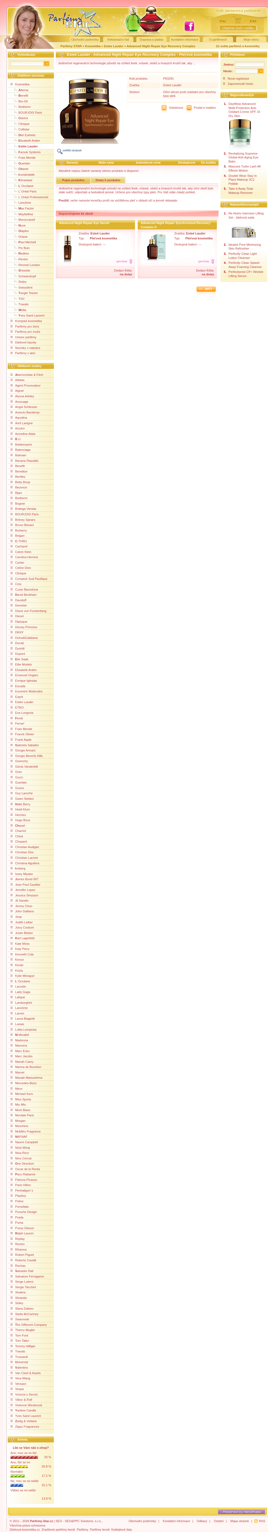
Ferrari (17, 723)
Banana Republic (24, 460)
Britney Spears (23, 519)
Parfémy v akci (23, 353)
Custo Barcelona (24, 589)
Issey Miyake (22, 874)
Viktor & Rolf (21, 1399)
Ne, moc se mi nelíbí (24, 1481)
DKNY (17, 632)
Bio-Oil (19, 101)
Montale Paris (22, 1115)
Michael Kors (22, 1093)
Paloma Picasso (24, 1179)
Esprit (17, 696)
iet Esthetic (23, 135)
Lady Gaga (20, 992)
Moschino (19, 1126)
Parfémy (82, 1529)
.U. (16, 439)
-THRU (19, 541)
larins (19, 118)
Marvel (17, 1072)
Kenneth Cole (22, 954)
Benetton (19, 471)
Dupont (18, 653)
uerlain (20, 163)
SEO (59, 1521)
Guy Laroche (22, 793)
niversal (19, 1362)
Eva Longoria (22, 712)
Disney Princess (24, 627)
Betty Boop (20, 482)
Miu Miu (18, 1104)
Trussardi (19, 1356)
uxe (18, 225)
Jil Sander (20, 900)
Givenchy (19, 761)
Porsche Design (24, 1212)
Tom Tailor (20, 1340)
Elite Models (21, 664)
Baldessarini (21, 444)
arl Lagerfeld (22, 938)
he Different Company (29, 1324)
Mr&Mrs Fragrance (26, 1131)
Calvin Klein (21, 551)
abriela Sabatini (25, 745)
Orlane (19, 236)
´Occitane (22, 186)
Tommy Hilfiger (23, 1346)
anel (19, 168)
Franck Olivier (22, 734)
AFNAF (19, 1136)
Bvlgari (17, 535)
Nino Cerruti (21, 1158)
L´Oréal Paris (24, 191)
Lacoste (18, 986)
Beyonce (19, 487)
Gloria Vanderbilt (24, 766)
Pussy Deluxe (22, 1228)
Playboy (18, 1195)
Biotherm (21, 106)
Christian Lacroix (24, 857)
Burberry (19, 530)
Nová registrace (238, 78)
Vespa (17, 1389)
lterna (19, 90)
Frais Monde (23, 157)
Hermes (18, 815)
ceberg (18, 868)
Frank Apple (21, 739)
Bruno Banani (22, 525)
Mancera (19, 1045)
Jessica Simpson (24, 895)
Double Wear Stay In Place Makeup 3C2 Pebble (242, 179)
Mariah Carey (22, 1061)
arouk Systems (26, 152)
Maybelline (22, 214)
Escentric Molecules (26, 691)
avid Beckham (24, 594)
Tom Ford (19, 1335)
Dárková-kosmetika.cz (25, 1529)
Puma (17, 1222)
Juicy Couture (22, 927)
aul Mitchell (23, 242)
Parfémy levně (100, 1529)
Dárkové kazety (23, 342)
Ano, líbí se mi (20, 1462)
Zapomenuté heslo (240, 83)
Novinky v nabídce (25, 348)
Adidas (17, 380)
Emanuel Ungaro (24, 675)
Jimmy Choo (21, 906)
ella (18, 310)
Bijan (16, 492)
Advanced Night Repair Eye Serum (84, 223)
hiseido (20, 270)
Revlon (19, 259)
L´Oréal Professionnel (29, 197)
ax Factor (22, 208)
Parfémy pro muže (25, 331)
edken (20, 253)
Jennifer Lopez (23, 889)
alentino (19, 1367)
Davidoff (18, 600)
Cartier (17, 562)
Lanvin (17, 1013)
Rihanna (19, 1249)
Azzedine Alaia (23, 433)
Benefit (18, 466)
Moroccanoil (23, 219)
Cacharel (19, 546)
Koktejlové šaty (121, 1529)
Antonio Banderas (25, 412)
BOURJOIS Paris (26, 112)
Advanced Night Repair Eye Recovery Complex (161, 46)
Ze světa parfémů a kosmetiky (238, 46)
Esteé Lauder (172, 85)
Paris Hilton (21, 1185)
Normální (16, 1471)
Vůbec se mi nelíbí (23, 1490)
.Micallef (20, 1034)
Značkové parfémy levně (58, 1529)
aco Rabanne (23, 1174)
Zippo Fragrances (25, 1426)
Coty (16, 584)
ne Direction (22, 1163)
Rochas (18, 1265)
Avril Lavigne (22, 423)
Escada (18, 686)
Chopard (19, 841)
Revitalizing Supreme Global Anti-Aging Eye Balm (243, 157)
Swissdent (21, 287)
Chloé (17, 836)
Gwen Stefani (22, 798)
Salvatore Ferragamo (27, 1276)
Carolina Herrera (24, 557)
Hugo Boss (20, 820)
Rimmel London (25, 265)
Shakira (18, 1292)
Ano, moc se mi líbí (23, 1453)
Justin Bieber (22, 933)
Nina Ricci (20, 1152)
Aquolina (19, 417)
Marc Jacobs (21, 1056)
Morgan (18, 1120)
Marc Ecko (20, 1051)
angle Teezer (24, 293)
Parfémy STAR (71, 46)
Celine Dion (21, 567)
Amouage (19, 401)
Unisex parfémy (24, 337)
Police (17, 1201)
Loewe (17, 1024)
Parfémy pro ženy (25, 326)
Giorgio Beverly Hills (27, 755)
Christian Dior (22, 852)
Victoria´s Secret (24, 1394)
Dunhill (17, 648)
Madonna (19, 1040)
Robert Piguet (22, 1254)
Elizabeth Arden (24, 670)
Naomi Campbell (24, 1142)
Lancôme (21, 202)
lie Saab (19, 659)
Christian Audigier (25, 847)
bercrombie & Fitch (27, 374)
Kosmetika (93, 46)
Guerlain (19, 782)
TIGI (17, 298)
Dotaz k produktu (108, 180)
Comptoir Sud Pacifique (29, 578)
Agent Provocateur (26, 385)
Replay (18, 1238)
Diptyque (19, 621)
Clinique (20, 123)
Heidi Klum (20, 809)
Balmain (18, 455)
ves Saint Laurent (28, 315)
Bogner (18, 503)
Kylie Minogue (22, 975)
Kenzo (17, 959)
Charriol (18, 830)
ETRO (17, 707)
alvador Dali (22, 1271)
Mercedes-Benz (24, 1083)
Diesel (17, 616)
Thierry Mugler (23, 1330)
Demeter (19, 605)
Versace (18, 1383)
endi (17, 718)
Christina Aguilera (25, 863)
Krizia (17, 970)
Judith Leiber (22, 922)
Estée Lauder (114, 46)
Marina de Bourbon (26, 1067)
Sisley (19, 281)
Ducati (17, 643)
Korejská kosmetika (26, 321)
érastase (21, 180)
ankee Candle (23, 1410)
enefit (19, 95)
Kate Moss (20, 943)
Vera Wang (20, 1378)
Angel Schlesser (24, 407)
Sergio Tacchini (23, 1287)
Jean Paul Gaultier (25, 884)
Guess (17, 788)
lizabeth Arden (25, 140)
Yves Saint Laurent (26, 1416)
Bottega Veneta (23, 508)
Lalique (18, 997)
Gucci (17, 777)
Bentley (18, 476)
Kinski (17, 965)
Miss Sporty (21, 1099)
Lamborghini (21, 1002)
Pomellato (20, 1206)
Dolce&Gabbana (24, 637)
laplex (20, 231)
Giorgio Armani (23, 750)
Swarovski (20, 1319)
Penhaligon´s (22, 1190)
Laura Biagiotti (23, 1018)
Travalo (20, 304)
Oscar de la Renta (25, 1169)
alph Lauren (22, 1233)
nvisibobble (23, 174)
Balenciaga (20, 449)
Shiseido (19, 1297)
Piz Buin (20, 248)
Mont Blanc (21, 1110)
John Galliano (22, 911)
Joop (16, 916)
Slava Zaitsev (22, 1308)
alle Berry (20, 804)
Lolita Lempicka (24, 1029)
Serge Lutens (22, 1281)
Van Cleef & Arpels (26, 1373)
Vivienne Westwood (26, 1405)
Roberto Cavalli (23, 1260)
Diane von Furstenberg (28, 611)
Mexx (17, 1088)
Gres (16, 771)
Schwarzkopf (23, 276)
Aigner (17, 390)
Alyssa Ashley (22, 396)
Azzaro (18, 428)
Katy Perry (20, 948)
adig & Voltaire (24, 1421)
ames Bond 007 (24, 879)
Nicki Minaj (20, 1147)
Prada (17, 1217)
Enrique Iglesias (24, 680)
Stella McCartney (24, 1314)
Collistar (20, 129)
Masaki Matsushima (26, 1077)
